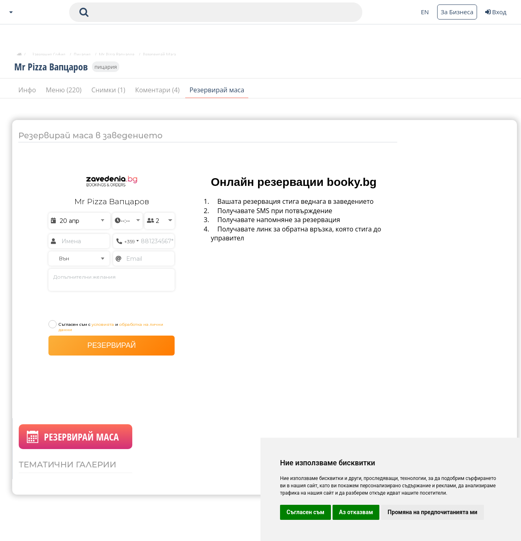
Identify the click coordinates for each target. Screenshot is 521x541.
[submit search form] (83, 12)
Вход (495, 12)
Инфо (28, 93)
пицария (105, 70)
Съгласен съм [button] (305, 512)
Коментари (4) (158, 93)
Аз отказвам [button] (356, 512)
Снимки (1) (109, 93)
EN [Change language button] (425, 12)
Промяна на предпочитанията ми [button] (432, 512)
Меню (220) (64, 93)
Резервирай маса (216, 93)
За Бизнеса (457, 12)
